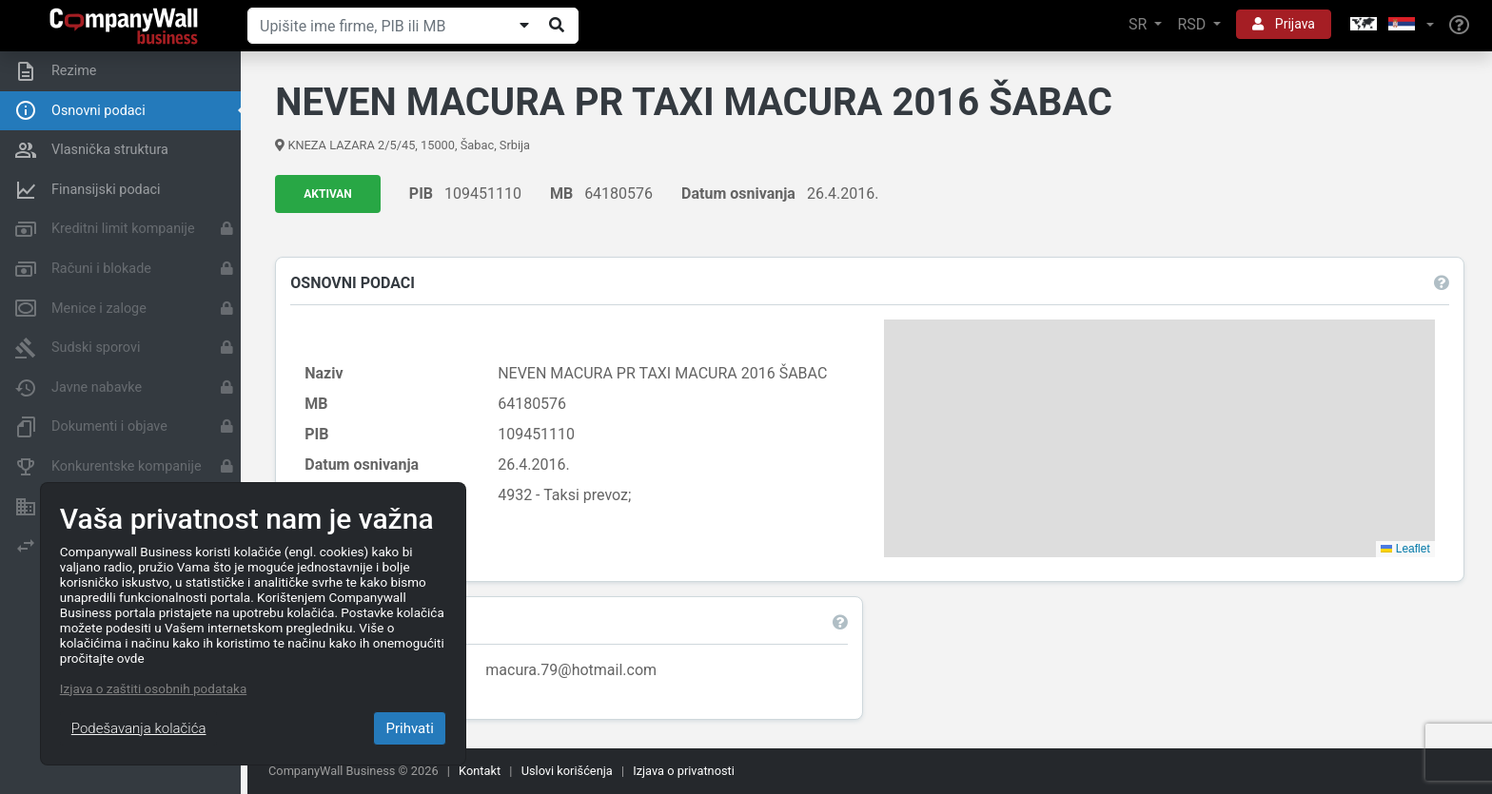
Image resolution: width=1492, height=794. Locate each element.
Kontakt (480, 771)
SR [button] (1139, 24)
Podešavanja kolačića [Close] (138, 728)
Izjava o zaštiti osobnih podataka (153, 688)
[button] (1390, 25)
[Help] (1459, 26)
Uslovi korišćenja (567, 771)
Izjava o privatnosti (684, 771)
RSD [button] (1193, 24)
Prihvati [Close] (409, 728)
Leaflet (1405, 548)
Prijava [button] (1283, 23)
